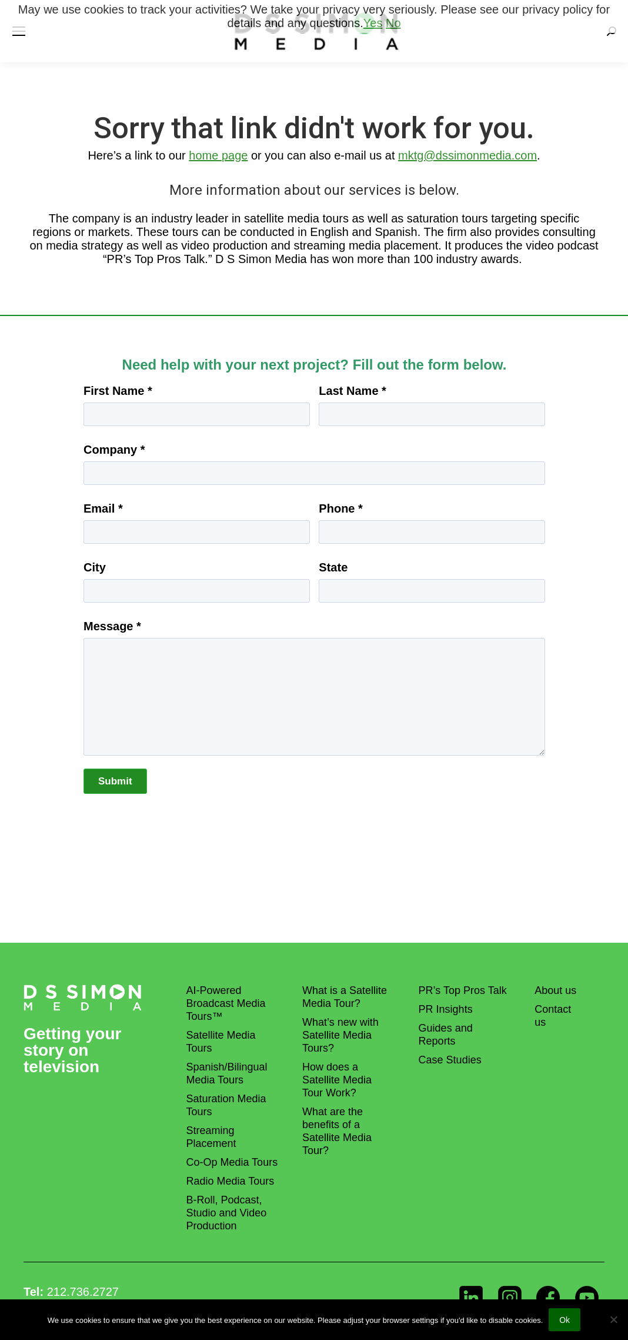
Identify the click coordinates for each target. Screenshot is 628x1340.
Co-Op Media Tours (232, 1162)
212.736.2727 (83, 1291)
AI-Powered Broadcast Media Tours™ (225, 1003)
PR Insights (446, 1009)
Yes (373, 22)
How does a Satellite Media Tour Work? (337, 1080)
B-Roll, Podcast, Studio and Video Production (226, 1213)
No (393, 22)
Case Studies (450, 1060)
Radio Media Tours (230, 1181)
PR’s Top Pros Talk (463, 990)
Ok (564, 1320)
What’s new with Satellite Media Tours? (340, 1035)
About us (555, 990)
